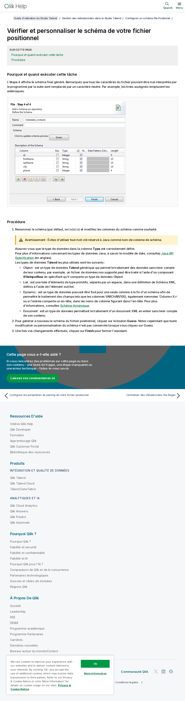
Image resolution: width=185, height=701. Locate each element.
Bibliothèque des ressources (30, 452)
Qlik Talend (18, 477)
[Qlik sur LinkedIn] (163, 671)
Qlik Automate (20, 522)
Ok (95, 663)
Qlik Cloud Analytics (23, 505)
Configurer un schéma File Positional (147, 18)
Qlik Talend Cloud (22, 483)
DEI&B (14, 622)
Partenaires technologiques (29, 575)
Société (15, 605)
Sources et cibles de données (31, 581)
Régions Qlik (18, 586)
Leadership (18, 611)
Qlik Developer (20, 429)
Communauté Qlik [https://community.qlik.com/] (134, 671)
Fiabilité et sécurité (23, 547)
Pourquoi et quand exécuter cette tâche (37, 54)
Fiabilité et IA (19, 558)
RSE (12, 617)
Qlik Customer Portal (24, 446)
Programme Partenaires (26, 634)
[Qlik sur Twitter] (156, 671)
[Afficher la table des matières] (8, 18)
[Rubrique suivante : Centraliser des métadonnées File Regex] (138, 395)
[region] (60, 675)
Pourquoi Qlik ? (20, 541)
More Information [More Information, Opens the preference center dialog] (95, 673)
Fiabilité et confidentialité (27, 552)
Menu (179, 7)
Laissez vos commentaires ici (32, 378)
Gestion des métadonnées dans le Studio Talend (91, 18)
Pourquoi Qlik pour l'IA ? (26, 564)
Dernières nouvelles (24, 645)
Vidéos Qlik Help (21, 423)
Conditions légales (126, 682)
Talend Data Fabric (23, 489)
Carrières (16, 639)
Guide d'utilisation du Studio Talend (35, 18)
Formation (17, 435)
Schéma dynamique (74, 305)
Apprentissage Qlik (23, 440)
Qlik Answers (19, 511)
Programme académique (27, 628)
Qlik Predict (18, 516)
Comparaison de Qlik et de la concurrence (39, 569)
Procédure (18, 60)
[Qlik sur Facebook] (171, 671)
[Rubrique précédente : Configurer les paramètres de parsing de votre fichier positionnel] (47, 395)
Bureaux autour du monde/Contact (34, 651)
